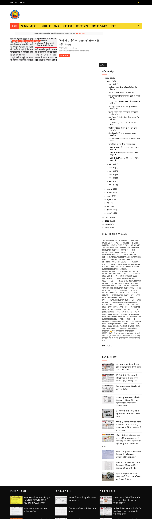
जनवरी (110, 174)
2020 (107, 189)
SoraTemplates (21, 516)
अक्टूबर (110, 150)
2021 (107, 185)
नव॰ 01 (112, 146)
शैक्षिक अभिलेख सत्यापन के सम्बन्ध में (121, 53)
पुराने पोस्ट (93, 65)
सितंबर (110, 153)
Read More (51, 55)
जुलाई (109, 160)
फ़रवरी (110, 171)
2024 (107, 39)
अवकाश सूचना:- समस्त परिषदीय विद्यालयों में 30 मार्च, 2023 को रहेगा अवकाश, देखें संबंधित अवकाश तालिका (128, 362)
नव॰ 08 (112, 125)
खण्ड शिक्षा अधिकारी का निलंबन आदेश (122, 105)
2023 (107, 178)
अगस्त (109, 157)
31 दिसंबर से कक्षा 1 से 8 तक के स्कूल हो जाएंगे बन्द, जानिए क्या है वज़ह (128, 375)
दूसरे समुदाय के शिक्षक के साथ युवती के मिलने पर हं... (124, 58)
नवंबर (109, 42)
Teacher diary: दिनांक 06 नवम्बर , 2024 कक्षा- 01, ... (124, 109)
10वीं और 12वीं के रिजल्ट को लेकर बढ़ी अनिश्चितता (27, 41)
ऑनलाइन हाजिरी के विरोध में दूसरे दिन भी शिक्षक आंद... (123, 68)
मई (108, 164)
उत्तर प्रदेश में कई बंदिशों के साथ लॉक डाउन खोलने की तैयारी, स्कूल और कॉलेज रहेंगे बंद (128, 328)
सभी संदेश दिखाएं (76, 33)
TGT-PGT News (82, 26)
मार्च (109, 167)
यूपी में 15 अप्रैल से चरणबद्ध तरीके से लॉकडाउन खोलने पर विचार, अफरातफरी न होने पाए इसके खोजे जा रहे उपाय (128, 387)
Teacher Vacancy (99, 26)
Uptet (113, 26)
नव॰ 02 (112, 142)
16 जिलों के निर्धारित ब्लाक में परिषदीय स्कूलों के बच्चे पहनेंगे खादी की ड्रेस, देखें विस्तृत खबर (127, 339)
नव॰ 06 (112, 129)
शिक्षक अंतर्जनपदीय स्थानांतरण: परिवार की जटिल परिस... (123, 74)
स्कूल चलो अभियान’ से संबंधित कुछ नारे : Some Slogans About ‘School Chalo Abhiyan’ (37, 461)
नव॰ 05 (112, 132)
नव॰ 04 (112, 135)
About (17, 2)
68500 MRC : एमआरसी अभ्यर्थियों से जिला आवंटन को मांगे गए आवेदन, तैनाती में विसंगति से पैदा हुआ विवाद (38, 483)
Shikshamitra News (50, 26)
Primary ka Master (29, 26)
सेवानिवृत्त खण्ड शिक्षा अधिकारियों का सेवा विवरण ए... (123, 49)
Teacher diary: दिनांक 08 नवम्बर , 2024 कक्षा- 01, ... (124, 115)
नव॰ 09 (112, 45)
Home (11, 2)
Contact (22, 2)
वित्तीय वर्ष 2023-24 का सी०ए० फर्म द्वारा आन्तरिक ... (123, 90)
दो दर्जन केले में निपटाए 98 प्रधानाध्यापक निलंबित (122, 95)
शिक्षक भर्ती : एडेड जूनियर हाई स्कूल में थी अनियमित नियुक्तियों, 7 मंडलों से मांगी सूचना (38, 505)
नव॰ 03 (112, 139)
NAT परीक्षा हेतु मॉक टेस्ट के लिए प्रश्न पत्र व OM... (123, 85)
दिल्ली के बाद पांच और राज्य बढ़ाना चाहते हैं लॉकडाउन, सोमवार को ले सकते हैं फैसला (128, 437)
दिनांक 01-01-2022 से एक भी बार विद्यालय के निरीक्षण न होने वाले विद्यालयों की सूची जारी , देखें (128, 426)
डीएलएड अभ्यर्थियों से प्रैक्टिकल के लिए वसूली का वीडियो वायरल (81, 503)
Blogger (39, 516)
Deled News (67, 26)
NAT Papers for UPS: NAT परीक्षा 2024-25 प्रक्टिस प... (124, 63)
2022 (107, 182)
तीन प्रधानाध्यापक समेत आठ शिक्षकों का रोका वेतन (124, 101)
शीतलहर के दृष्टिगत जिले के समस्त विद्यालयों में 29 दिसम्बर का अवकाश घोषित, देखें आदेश (128, 415)
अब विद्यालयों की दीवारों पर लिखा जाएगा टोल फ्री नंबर (124, 79)
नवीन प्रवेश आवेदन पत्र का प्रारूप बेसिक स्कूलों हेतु (36, 470)
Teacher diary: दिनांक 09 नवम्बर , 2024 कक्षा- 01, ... (124, 120)
